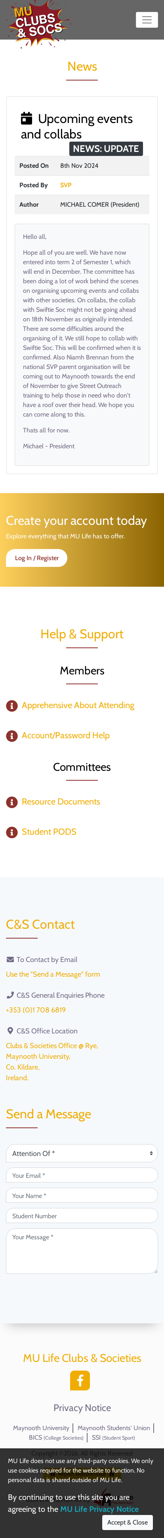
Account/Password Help (66, 735)
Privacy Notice (82, 1407)
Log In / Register (37, 558)
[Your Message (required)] (82, 1251)
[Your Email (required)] (82, 1175)
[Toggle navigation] (147, 20)
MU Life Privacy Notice (99, 1509)
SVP (66, 185)
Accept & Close (127, 1522)
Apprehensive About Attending (78, 705)
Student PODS (49, 831)
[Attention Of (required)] (82, 1153)
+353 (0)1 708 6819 (36, 1010)
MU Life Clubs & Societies (82, 1358)
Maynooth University (41, 1428)
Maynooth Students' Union (114, 1428)
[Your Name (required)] (82, 1195)
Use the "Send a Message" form (53, 974)
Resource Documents (61, 801)
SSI (113, 1437)
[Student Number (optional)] (82, 1215)
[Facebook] (82, 1382)
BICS (56, 1437)
